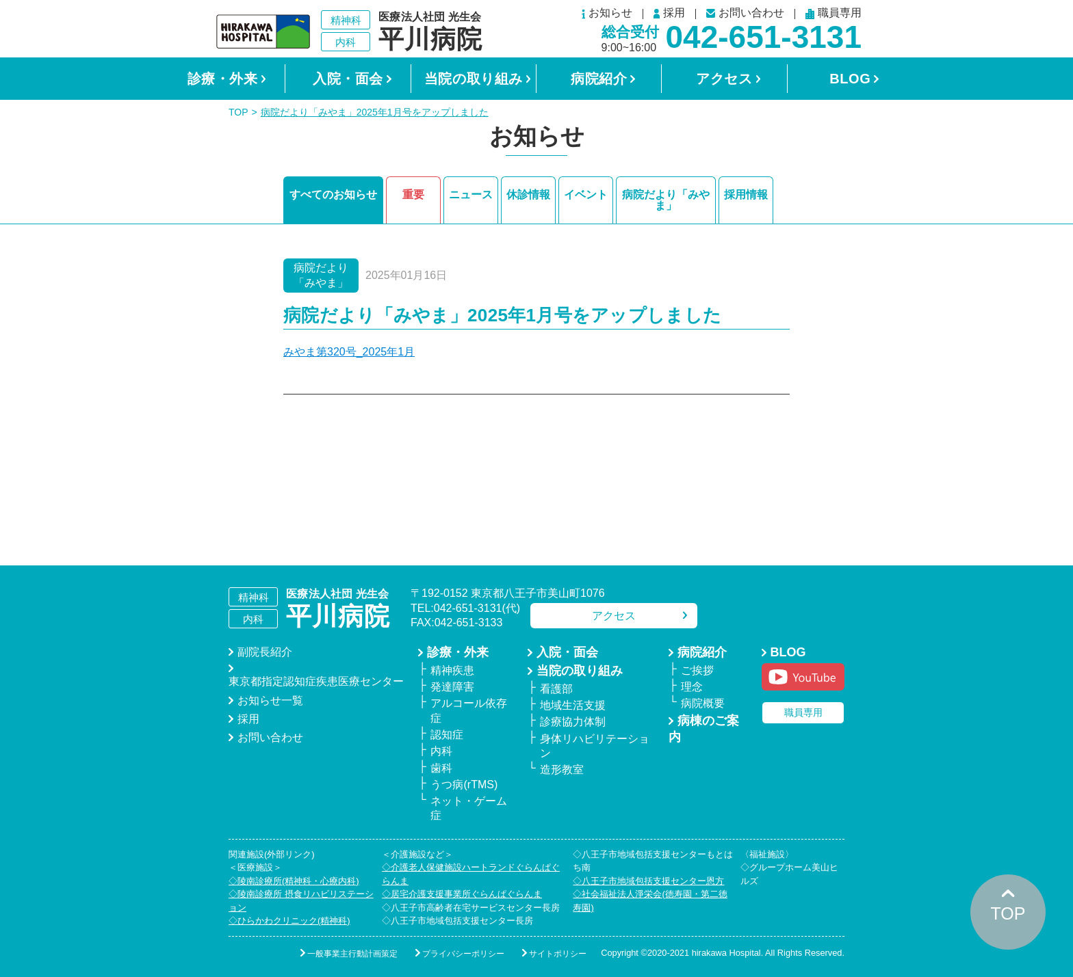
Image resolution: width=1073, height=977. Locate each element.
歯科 (441, 768)
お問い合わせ (745, 13)
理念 (692, 687)
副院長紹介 (264, 652)
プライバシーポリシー (463, 954)
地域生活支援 (573, 705)
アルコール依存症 (468, 710)
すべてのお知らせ (333, 194)
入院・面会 (348, 78)
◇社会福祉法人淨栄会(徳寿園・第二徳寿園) (650, 901)
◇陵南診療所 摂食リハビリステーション (301, 901)
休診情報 (528, 194)
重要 (413, 194)
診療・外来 (223, 78)
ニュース (471, 194)
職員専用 (833, 14)
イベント (586, 194)
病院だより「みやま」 (666, 200)
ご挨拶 (697, 670)
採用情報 (746, 194)
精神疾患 (452, 670)
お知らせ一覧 (270, 700)
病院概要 (703, 703)
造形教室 (562, 769)
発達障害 (452, 687)
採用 (669, 13)
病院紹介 (599, 78)
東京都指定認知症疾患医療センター (316, 681)
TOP (238, 112)
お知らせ (607, 14)
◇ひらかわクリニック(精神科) (289, 920)
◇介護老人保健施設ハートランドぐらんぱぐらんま (471, 874)
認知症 (446, 734)
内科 (441, 751)
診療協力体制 (573, 721)
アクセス (724, 78)
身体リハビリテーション (594, 746)
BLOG (849, 78)
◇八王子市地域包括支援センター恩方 (648, 881)
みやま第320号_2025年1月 (349, 352)
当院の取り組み (473, 78)
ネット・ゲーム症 (468, 808)
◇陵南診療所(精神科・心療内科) (294, 881)
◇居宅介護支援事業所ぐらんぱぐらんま (462, 894)
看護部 (556, 689)
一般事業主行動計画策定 (352, 954)
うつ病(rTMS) (463, 784)
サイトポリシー (557, 954)
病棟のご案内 (704, 729)
